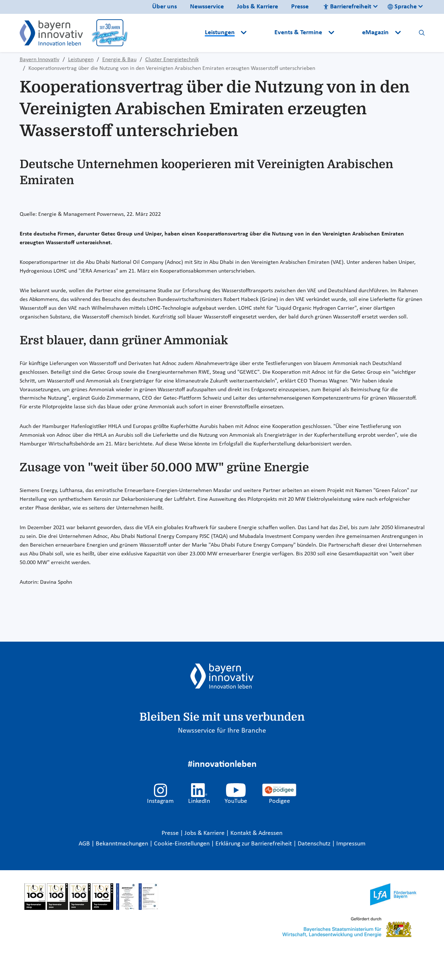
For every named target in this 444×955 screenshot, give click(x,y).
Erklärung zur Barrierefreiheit (254, 843)
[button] (261, 33)
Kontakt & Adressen (256, 833)
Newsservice (207, 6)
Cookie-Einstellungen (182, 843)
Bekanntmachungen (123, 843)
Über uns (164, 6)
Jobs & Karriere (257, 6)
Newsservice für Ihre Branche (222, 730)
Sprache (402, 6)
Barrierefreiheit (347, 6)
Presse (300, 6)
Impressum (350, 843)
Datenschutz (315, 843)
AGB (85, 843)
